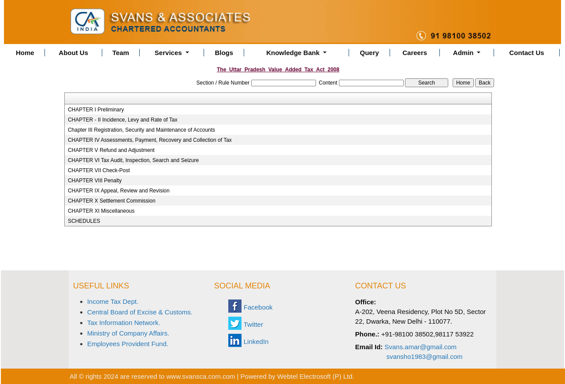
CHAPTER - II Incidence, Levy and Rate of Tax (123, 120)
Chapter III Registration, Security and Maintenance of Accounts (141, 130)
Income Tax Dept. (112, 301)
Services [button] (169, 52)
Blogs (224, 52)
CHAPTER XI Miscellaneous (101, 211)
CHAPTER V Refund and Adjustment (111, 150)
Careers (414, 52)
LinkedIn (256, 341)
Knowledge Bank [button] (293, 52)
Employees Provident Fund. (127, 343)
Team (120, 52)
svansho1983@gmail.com (425, 356)
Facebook (258, 307)
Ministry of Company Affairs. (128, 333)
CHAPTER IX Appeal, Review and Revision (119, 191)
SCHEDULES (84, 221)
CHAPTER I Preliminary (96, 110)
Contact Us (526, 52)
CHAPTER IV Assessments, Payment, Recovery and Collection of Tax (150, 140)
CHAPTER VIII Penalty (95, 180)
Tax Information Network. (123, 322)
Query (369, 52)
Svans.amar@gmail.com (421, 347)
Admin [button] (464, 52)
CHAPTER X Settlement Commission (112, 201)
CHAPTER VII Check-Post (99, 170)
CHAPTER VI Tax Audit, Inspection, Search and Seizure (133, 160)
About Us (73, 52)
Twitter (253, 324)
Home (25, 52)
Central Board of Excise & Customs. (140, 312)
